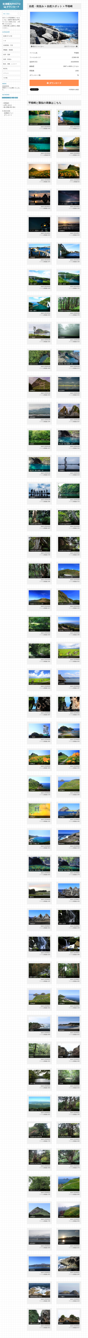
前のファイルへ (38, 46)
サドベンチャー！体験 (6, 97)
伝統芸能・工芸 (8, 45)
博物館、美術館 (8, 50)
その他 (5, 78)
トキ (4, 40)
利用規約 (6, 103)
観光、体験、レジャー (10, 64)
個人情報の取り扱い (10, 107)
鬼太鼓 (16, 97)
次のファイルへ (69, 46)
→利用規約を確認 (73, 89)
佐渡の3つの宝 (7, 36)
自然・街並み (7, 59)
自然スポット (54, 6)
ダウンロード (54, 83)
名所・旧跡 (6, 54)
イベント (6, 73)
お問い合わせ (8, 105)
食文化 (5, 68)
